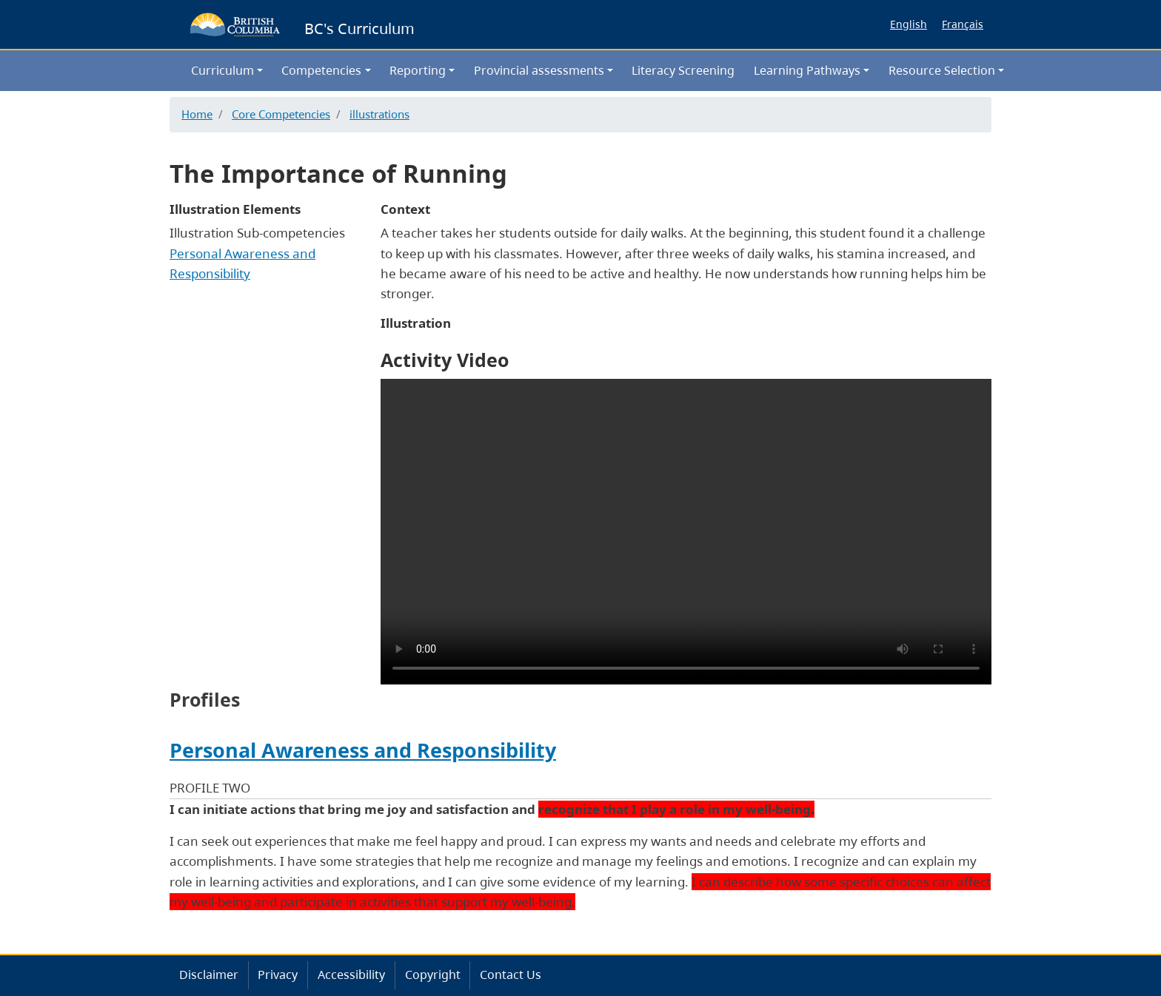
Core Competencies (281, 114)
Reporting (417, 70)
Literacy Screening (683, 70)
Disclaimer (208, 974)
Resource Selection (942, 70)
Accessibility (351, 974)
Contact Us (510, 974)
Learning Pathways (807, 70)
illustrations (379, 114)
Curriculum (222, 70)
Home (197, 114)
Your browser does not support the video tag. (686, 531)
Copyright (433, 974)
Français (962, 24)
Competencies (321, 70)
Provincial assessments (539, 70)
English (908, 24)
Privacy (278, 974)
